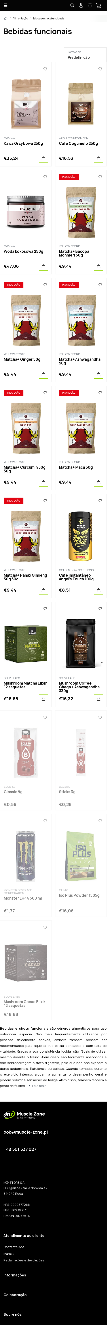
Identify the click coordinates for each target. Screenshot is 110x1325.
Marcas (9, 1253)
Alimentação (20, 18)
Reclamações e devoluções (24, 1260)
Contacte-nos (14, 1247)
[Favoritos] (45, 69)
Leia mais (39, 1085)
